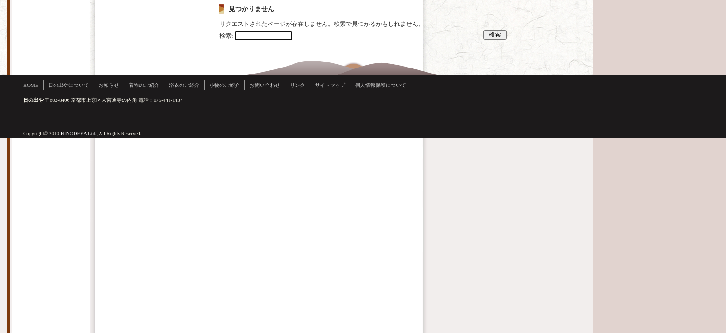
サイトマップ (330, 85)
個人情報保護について (380, 85)
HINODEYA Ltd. (78, 133)
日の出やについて (68, 85)
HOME (30, 85)
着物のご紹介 (144, 85)
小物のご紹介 (224, 85)
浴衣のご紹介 (184, 85)
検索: (226, 35)
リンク (297, 85)
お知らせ (109, 85)
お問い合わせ (265, 85)
